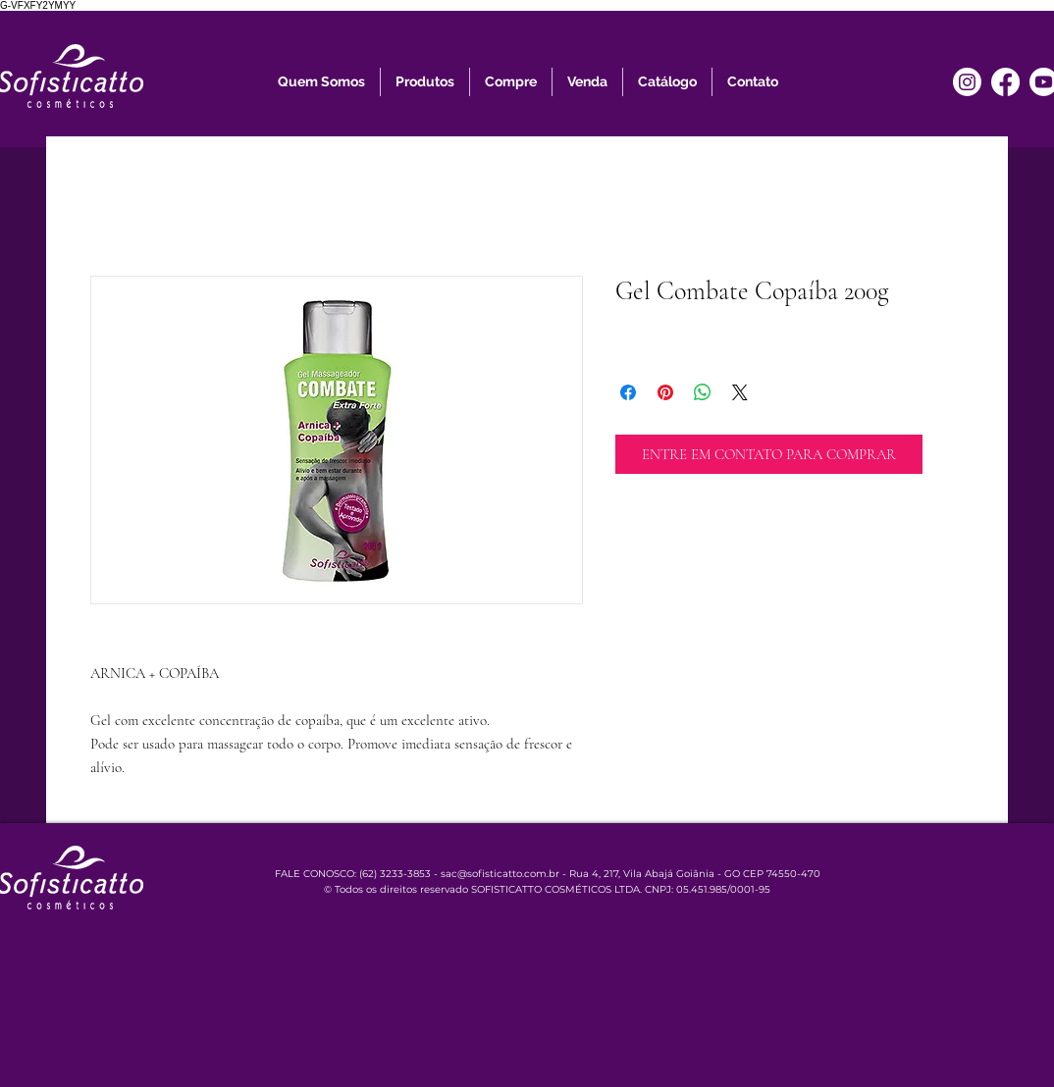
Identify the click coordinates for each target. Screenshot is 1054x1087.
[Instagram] (967, 82)
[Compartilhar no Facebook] (628, 392)
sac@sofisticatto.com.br (500, 873)
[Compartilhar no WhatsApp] (702, 392)
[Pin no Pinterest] (665, 392)
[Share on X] (740, 392)
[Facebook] (1005, 82)
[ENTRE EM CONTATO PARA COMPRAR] (768, 454)
